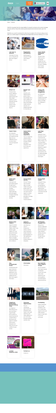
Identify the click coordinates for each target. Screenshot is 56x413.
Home (8, 22)
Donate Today (30, 3)
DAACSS (13, 22)
